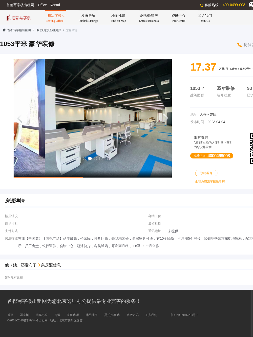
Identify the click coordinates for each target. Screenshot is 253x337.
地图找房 (92, 315)
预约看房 (206, 173)
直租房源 (73, 315)
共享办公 (42, 315)
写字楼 (24, 315)
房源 (57, 315)
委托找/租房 (112, 315)
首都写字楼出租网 (16, 30)
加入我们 (151, 315)
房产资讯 (133, 315)
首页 (10, 315)
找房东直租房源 (48, 30)
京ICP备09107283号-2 (184, 315)
